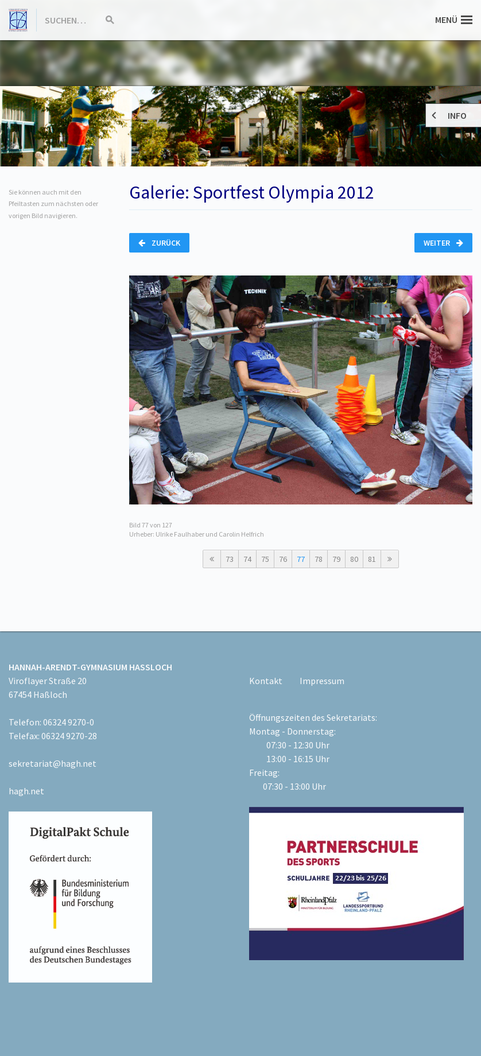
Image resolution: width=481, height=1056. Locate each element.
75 (265, 559)
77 (301, 559)
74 (247, 559)
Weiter (443, 243)
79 (336, 559)
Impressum (322, 680)
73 (230, 559)
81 (372, 559)
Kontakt (265, 680)
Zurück (159, 243)
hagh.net (26, 791)
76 (283, 559)
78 (319, 559)
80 (354, 559)
